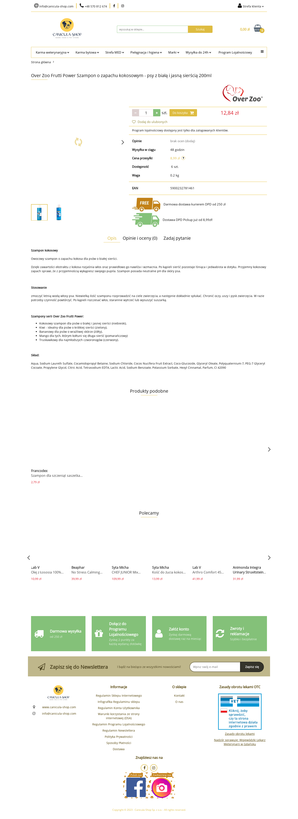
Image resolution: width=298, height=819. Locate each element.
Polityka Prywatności (119, 737)
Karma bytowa (87, 52)
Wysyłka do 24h (198, 52)
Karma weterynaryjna (52, 52)
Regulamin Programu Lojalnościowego (118, 724)
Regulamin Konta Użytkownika (119, 708)
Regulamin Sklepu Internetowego (119, 695)
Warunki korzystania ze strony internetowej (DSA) (118, 716)
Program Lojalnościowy (235, 52)
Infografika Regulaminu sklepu (119, 702)
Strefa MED (114, 52)
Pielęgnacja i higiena (146, 52)
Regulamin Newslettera (118, 730)
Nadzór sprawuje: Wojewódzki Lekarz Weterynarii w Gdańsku (240, 742)
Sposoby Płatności (118, 743)
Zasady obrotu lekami (240, 734)
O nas (179, 702)
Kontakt (179, 695)
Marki (173, 52)
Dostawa (119, 749)
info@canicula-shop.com (59, 713)
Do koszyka (183, 113)
